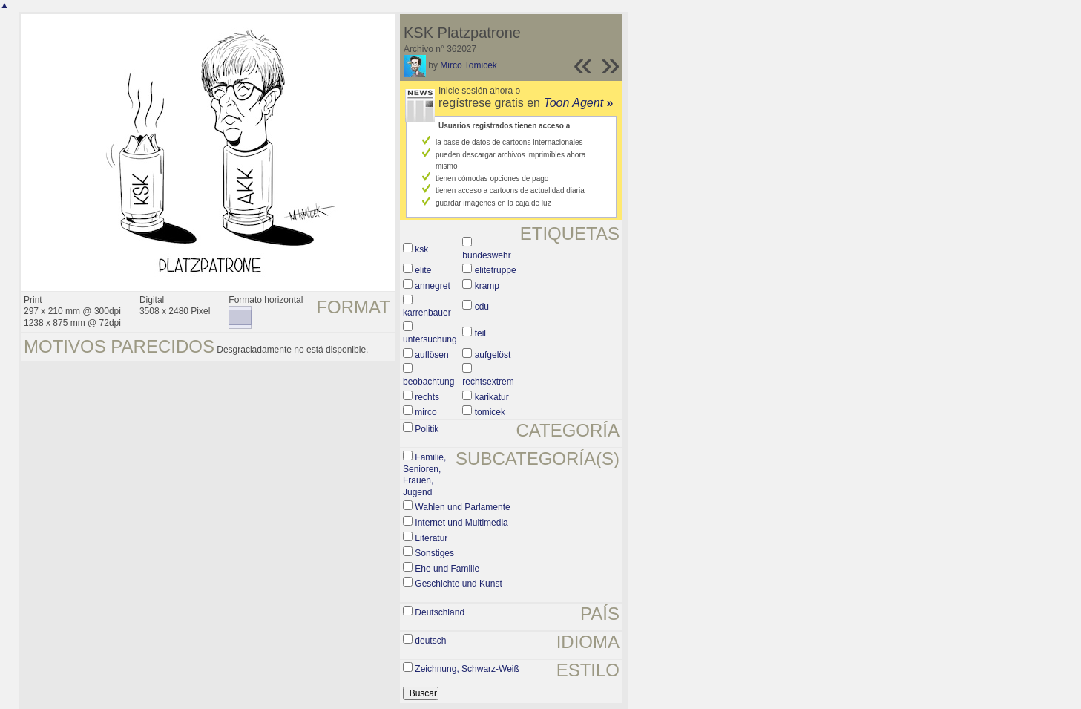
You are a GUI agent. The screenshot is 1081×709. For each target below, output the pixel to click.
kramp (487, 286)
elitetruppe (495, 270)
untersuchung (430, 339)
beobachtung (428, 381)
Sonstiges (434, 553)
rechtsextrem (487, 381)
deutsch (430, 641)
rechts (427, 397)
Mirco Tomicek (468, 65)
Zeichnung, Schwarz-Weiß (467, 669)
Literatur (431, 538)
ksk (421, 249)
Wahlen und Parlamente (462, 507)
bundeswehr (486, 255)
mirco (425, 412)
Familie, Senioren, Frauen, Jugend (424, 474)
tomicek (490, 412)
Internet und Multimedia (461, 522)
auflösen (431, 355)
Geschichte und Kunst (458, 583)
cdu (482, 306)
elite (423, 270)
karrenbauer (427, 312)
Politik (426, 429)
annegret (432, 286)
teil (480, 333)
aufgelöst (493, 355)
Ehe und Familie (447, 568)
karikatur (492, 397)
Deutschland (439, 612)
